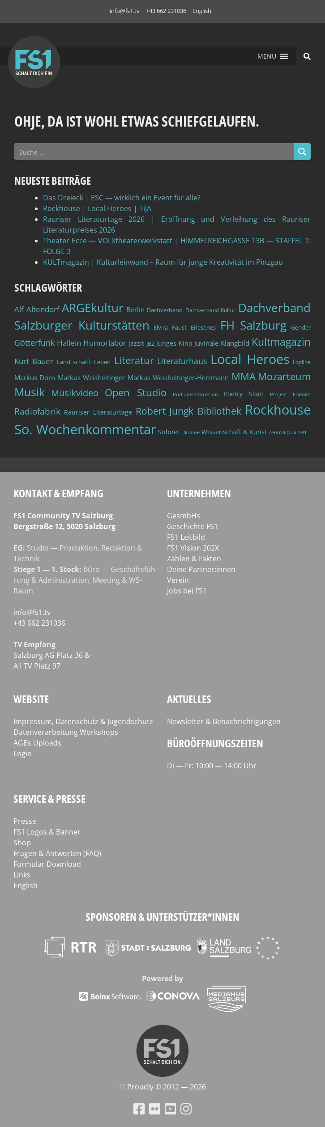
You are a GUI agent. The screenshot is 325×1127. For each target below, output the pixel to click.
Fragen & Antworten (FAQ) (57, 853)
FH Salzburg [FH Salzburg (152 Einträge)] (253, 325)
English (201, 11)
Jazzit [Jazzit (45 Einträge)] (136, 343)
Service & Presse (49, 798)
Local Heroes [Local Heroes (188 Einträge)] (249, 359)
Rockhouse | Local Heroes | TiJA (97, 208)
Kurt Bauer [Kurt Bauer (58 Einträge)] (33, 361)
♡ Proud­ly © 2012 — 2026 (162, 1087)
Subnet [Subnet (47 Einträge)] (169, 432)
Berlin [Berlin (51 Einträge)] (135, 309)
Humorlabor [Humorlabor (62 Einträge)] (104, 343)
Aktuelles (189, 698)
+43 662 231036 (166, 11)
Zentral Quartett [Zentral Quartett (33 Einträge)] (288, 432)
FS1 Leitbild (186, 537)
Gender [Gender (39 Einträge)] (301, 327)
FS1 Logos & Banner (47, 832)
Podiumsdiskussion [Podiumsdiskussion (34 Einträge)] (195, 394)
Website (31, 698)
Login (22, 753)
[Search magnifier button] (302, 151)
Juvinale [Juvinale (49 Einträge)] (206, 343)
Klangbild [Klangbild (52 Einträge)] (235, 343)
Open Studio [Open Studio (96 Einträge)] (136, 392)
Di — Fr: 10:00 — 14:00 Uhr (212, 766)
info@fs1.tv (125, 11)
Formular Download (47, 864)
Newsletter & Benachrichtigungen (224, 721)
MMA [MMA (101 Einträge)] (243, 376)
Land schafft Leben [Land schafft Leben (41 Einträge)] (84, 362)
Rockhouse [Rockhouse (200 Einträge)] (278, 410)
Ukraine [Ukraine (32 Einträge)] (190, 432)
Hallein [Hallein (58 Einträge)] (69, 343)
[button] (266, 56)
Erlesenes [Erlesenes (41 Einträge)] (203, 327)
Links (21, 875)
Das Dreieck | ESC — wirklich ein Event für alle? (122, 198)
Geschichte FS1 (192, 526)
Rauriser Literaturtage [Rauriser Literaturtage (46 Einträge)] (98, 412)
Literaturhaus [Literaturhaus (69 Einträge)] (182, 360)
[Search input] (154, 152)
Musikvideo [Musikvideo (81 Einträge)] (74, 393)
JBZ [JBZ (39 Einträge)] (150, 343)
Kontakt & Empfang (58, 493)
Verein (178, 580)
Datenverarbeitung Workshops (65, 732)
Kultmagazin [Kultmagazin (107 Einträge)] (281, 342)
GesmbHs (183, 516)
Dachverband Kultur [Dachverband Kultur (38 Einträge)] (210, 310)
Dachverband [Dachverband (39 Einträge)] (165, 310)
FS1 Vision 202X (193, 548)
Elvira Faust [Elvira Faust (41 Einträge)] (170, 327)
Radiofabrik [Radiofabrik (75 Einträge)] (37, 411)
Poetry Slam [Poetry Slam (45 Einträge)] (244, 394)
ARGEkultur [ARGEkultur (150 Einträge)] (93, 308)
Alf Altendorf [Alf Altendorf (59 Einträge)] (37, 309)
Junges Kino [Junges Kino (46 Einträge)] (174, 343)
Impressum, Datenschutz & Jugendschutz (83, 721)
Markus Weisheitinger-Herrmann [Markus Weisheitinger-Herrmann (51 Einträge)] (178, 377)
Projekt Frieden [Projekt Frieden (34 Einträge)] (290, 394)
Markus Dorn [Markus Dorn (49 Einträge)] (34, 377)
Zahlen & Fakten (194, 559)
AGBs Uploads (37, 743)
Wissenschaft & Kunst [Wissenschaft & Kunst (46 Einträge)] (234, 432)
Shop (22, 842)
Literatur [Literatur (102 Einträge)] (134, 360)
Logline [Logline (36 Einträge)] (302, 361)
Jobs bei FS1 (187, 591)
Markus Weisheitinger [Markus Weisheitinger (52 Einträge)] (91, 377)
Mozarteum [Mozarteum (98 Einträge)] (284, 376)
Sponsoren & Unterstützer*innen (162, 916)
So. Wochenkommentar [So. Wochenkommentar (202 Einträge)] (85, 429)
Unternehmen (199, 493)
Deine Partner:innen (201, 569)
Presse (24, 821)
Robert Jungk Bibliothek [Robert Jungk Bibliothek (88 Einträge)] (189, 411)
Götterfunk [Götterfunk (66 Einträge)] (34, 342)
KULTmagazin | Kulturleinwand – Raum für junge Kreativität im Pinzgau (163, 262)
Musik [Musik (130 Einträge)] (29, 391)
